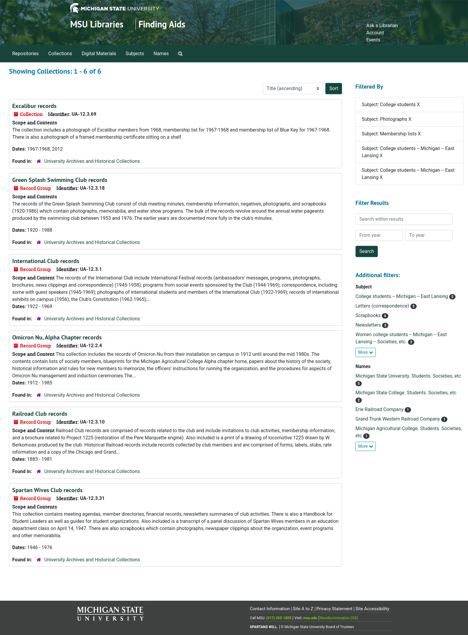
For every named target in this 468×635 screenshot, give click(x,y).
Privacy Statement (334, 608)
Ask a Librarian (382, 25)
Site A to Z (303, 608)
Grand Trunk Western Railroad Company (398, 419)
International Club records (45, 261)
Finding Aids (161, 24)
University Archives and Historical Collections (92, 161)
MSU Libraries (97, 24)
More (365, 352)
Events (373, 40)
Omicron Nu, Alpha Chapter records (56, 337)
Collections (60, 53)
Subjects (135, 53)
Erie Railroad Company (380, 409)
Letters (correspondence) (382, 306)
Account (375, 32)
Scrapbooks (368, 315)
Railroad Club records (39, 414)
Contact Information (270, 608)
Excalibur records (34, 106)
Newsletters (368, 325)
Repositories (25, 53)
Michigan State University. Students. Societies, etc (408, 376)
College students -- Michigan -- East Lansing (402, 296)
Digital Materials (98, 53)
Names (161, 53)
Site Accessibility (372, 608)
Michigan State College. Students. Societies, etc (405, 392)
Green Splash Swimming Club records (59, 180)
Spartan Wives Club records (47, 490)
